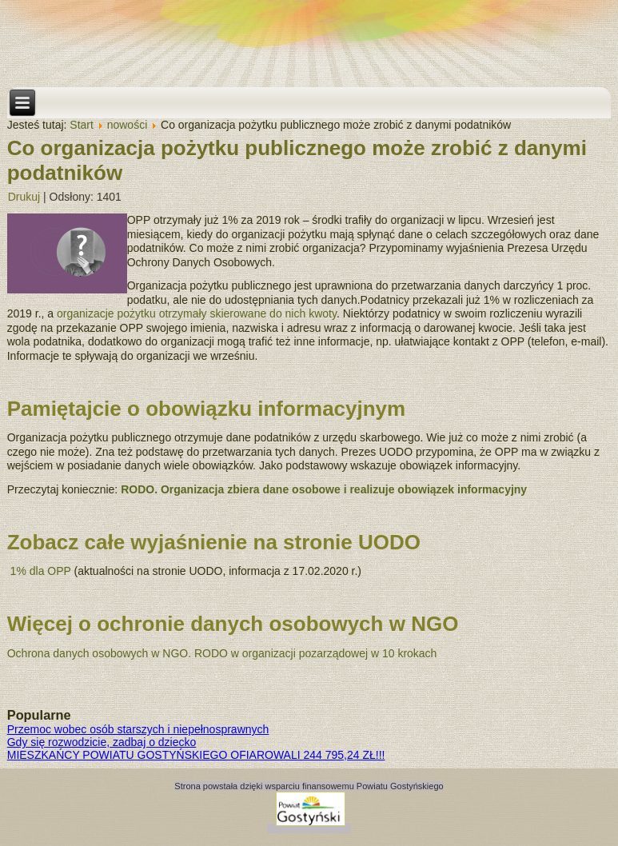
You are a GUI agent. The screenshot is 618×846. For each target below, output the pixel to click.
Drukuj (24, 196)
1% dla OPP (40, 571)
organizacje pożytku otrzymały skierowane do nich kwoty (197, 313)
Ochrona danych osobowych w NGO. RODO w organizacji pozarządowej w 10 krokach (222, 653)
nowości (127, 124)
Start (82, 124)
